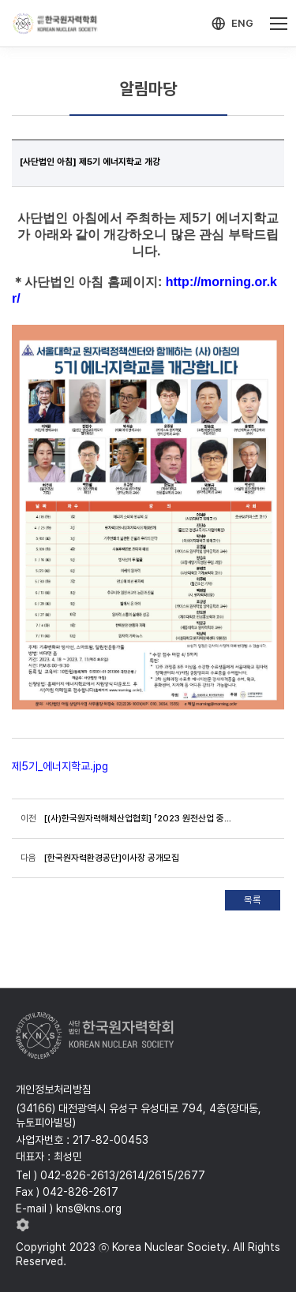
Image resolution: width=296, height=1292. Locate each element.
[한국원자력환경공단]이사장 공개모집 (111, 857)
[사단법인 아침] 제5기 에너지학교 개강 (90, 161)
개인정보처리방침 (54, 1089)
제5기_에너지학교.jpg (60, 766)
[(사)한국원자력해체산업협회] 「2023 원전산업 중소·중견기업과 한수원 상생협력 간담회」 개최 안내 (138, 818)
